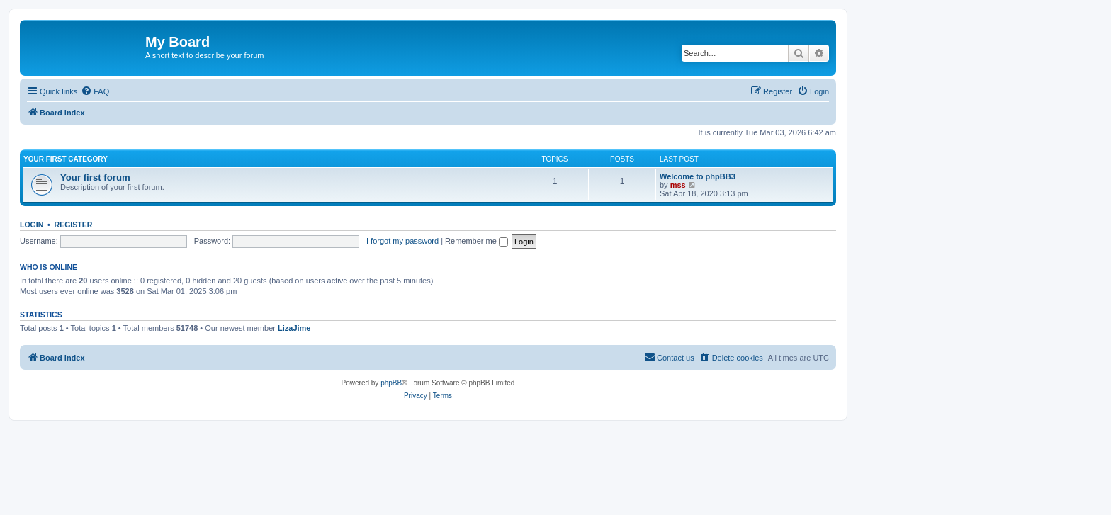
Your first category (65, 159)
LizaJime (294, 328)
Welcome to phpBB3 (697, 176)
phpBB (391, 383)
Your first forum (95, 177)
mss (678, 185)
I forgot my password (402, 241)
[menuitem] (95, 91)
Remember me (476, 241)
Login (31, 224)
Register (74, 224)
